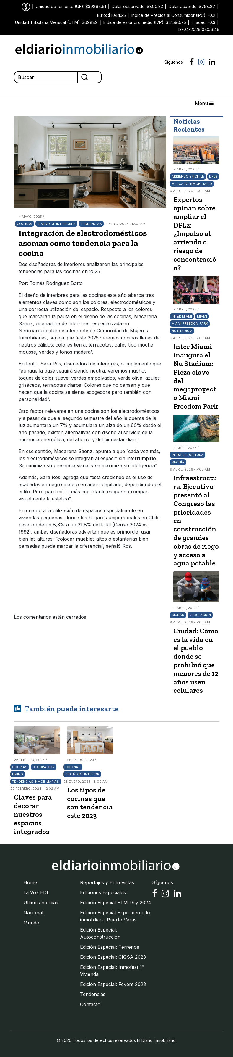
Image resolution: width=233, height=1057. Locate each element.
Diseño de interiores (56, 224)
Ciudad (178, 615)
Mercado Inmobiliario (192, 184)
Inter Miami (182, 316)
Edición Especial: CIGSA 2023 (113, 957)
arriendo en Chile (188, 176)
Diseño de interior (82, 774)
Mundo (31, 923)
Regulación (200, 615)
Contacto (90, 1004)
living (17, 774)
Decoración (43, 767)
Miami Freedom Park (190, 323)
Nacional (33, 913)
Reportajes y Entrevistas (107, 882)
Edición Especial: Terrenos (109, 947)
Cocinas (24, 224)
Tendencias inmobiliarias (35, 781)
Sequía (178, 462)
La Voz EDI (35, 892)
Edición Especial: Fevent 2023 (113, 984)
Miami (202, 316)
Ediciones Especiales (103, 892)
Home (30, 882)
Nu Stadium (182, 331)
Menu (204, 103)
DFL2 (213, 176)
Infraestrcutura (187, 455)
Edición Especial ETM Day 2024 (115, 902)
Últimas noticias (40, 902)
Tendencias (91, 224)
